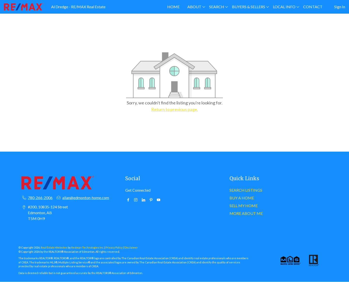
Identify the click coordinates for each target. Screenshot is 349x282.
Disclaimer (131, 247)
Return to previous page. (174, 109)
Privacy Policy (114, 247)
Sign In (339, 6)
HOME (173, 6)
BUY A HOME (242, 198)
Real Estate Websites (54, 247)
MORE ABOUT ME (246, 213)
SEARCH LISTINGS (246, 190)
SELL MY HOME (244, 205)
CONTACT (313, 6)
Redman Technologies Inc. (87, 247)
